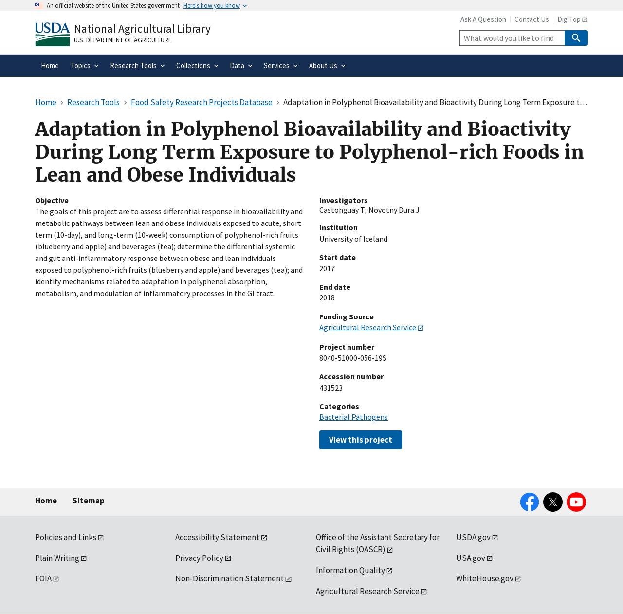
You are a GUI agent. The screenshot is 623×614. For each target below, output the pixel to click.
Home (46, 500)
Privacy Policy (199, 558)
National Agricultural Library (142, 28)
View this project (360, 439)
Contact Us (531, 19)
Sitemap (89, 500)
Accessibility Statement (217, 537)
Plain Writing (57, 558)
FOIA (43, 578)
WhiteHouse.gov (484, 578)
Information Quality (350, 570)
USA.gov (470, 558)
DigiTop (569, 19)
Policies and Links (65, 537)
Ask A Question (483, 19)
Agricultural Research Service (367, 327)
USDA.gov (473, 537)
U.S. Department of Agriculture (123, 40)
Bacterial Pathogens (353, 417)
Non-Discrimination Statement (229, 578)
